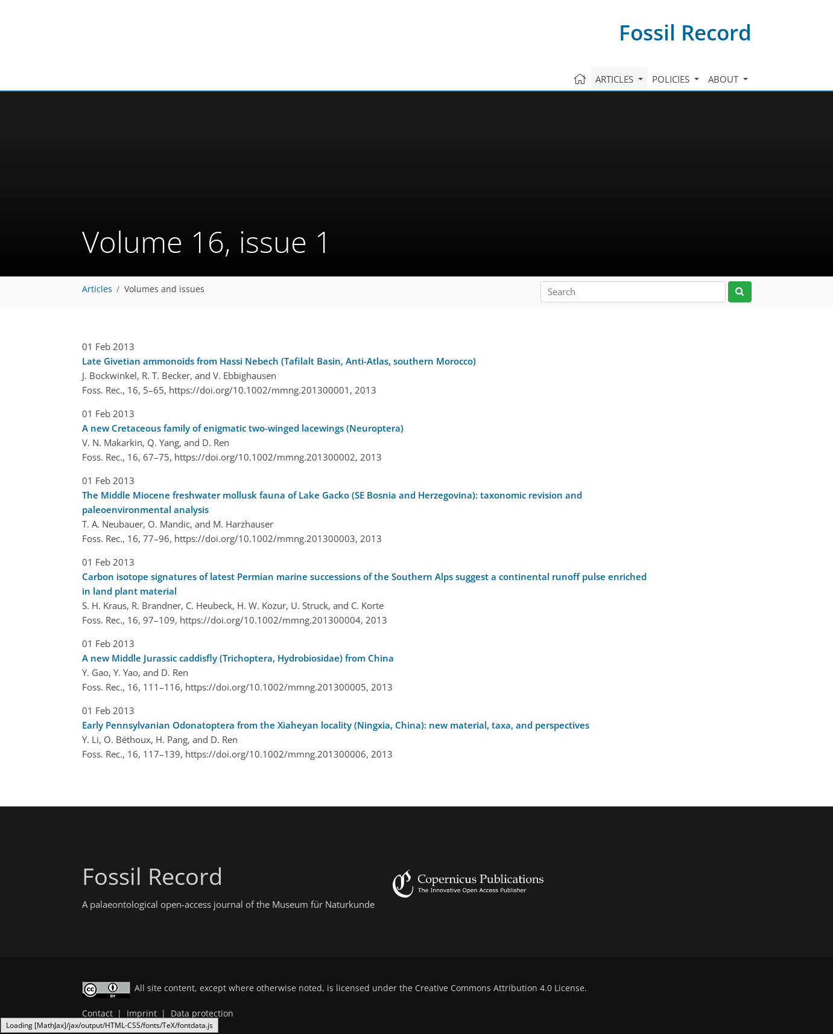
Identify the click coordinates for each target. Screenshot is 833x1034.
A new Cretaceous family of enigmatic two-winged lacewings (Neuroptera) (243, 428)
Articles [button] (615, 79)
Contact (97, 1013)
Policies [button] (672, 79)
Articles (97, 289)
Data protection (202, 1013)
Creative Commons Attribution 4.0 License (499, 988)
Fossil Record (685, 32)
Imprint (142, 1013)
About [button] (724, 79)
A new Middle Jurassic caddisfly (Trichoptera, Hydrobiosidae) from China (238, 658)
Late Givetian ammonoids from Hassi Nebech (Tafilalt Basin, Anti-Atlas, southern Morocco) (279, 361)
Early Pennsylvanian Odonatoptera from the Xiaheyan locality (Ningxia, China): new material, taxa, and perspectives (335, 725)
